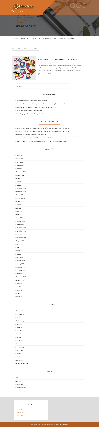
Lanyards (19, 327)
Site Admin (19, 378)
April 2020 (19, 185)
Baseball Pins (20, 311)
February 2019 (20, 221)
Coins (18, 317)
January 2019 (20, 224)
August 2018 (20, 241)
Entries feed (19, 384)
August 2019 (20, 201)
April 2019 (19, 214)
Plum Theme (40, 424)
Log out (18, 381)
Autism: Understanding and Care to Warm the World (32, 100)
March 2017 (19, 296)
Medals (18, 337)
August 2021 (20, 175)
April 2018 (19, 254)
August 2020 (20, 178)
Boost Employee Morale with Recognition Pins (30, 114)
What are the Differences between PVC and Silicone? (43, 138)
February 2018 (20, 260)
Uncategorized (20, 357)
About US (24, 38)
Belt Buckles (20, 314)
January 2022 (20, 165)
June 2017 (19, 287)
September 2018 (21, 237)
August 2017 (20, 280)
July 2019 (19, 205)
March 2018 (19, 257)
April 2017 (19, 293)
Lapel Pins (19, 331)
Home (16, 38)
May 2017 (19, 290)
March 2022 (19, 162)
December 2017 (21, 267)
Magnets (18, 334)
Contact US (35, 38)
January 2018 (20, 264)
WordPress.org (20, 391)
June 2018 (19, 247)
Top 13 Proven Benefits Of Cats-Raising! (34, 134)
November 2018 (21, 231)
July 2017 (19, 283)
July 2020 (19, 182)
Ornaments (19, 340)
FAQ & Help (47, 38)
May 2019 (19, 211)
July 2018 (19, 244)
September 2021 (21, 172)
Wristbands (19, 360)
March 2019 (19, 218)
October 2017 (20, 274)
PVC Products (20, 350)
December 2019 (21, 188)
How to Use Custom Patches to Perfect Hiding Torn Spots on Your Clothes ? (47, 128)
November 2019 (21, 191)
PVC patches (20, 347)
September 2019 (21, 198)
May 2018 (19, 251)
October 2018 (20, 234)
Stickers (18, 353)
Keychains (19, 324)
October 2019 (20, 195)
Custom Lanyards (21, 321)
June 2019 (19, 208)
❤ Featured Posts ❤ (22, 363)
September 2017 (21, 277)
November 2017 (21, 270)
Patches (18, 344)
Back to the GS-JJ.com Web (64, 38)
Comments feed (21, 387)
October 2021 (20, 168)
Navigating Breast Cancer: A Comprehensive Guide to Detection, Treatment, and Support (42, 104)
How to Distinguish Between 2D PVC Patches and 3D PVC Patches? (48, 141)
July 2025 (19, 155)
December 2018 (21, 228)
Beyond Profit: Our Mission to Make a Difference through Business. (36, 107)
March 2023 (19, 159)
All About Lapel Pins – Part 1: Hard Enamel (29, 110)
